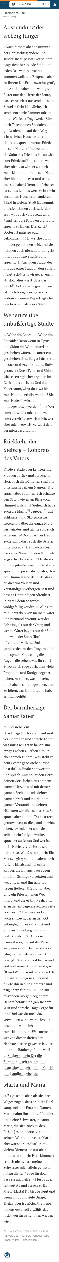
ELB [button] (46, 4)
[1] (47, 225)
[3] (47, 345)
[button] (4, 4)
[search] (27, 4)
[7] (44, 510)
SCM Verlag (11, 17)
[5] (40, 405)
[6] (28, 510)
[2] (13, 285)
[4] (21, 399)
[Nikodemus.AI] (7, 1255)
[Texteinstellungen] (55, 4)
